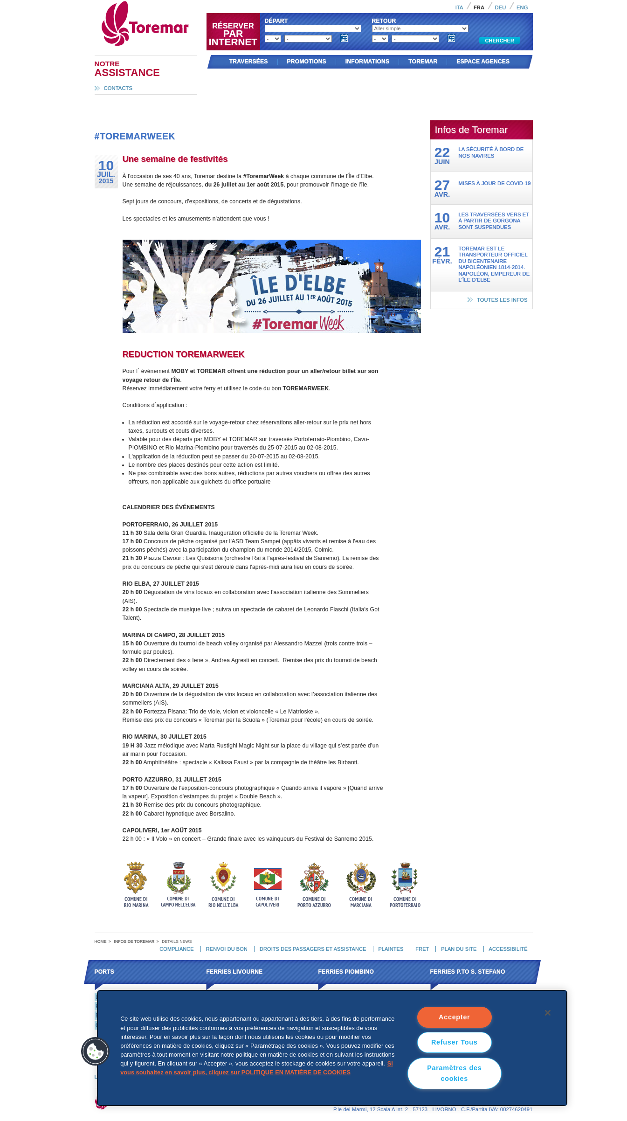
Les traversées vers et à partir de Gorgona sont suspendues (494, 221)
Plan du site (458, 949)
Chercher (499, 40)
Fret (422, 949)
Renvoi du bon (227, 949)
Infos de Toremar (134, 941)
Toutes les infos (502, 300)
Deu (500, 7)
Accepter (454, 1017)
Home (101, 941)
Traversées (248, 61)
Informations (367, 61)
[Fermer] (547, 1013)
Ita (459, 7)
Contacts (118, 88)
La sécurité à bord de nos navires (491, 152)
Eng (522, 7)
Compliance (176, 949)
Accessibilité (508, 949)
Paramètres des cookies (454, 1073)
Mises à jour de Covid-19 (495, 183)
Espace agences (483, 61)
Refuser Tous (454, 1042)
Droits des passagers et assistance (313, 949)
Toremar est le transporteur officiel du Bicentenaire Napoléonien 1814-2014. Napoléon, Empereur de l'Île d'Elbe (494, 264)
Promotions (306, 61)
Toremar (186, 4)
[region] (332, 1048)
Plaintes (390, 949)
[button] (95, 1051)
